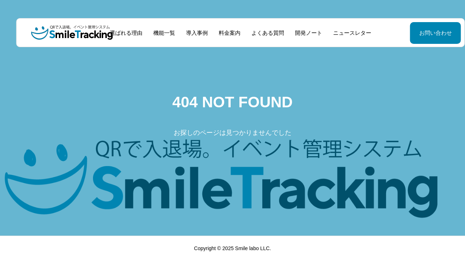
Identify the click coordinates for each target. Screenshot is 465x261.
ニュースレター (344, 33)
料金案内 (221, 33)
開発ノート (300, 33)
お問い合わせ (417, 33)
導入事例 (189, 33)
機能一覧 (156, 33)
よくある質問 (259, 33)
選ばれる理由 (118, 33)
